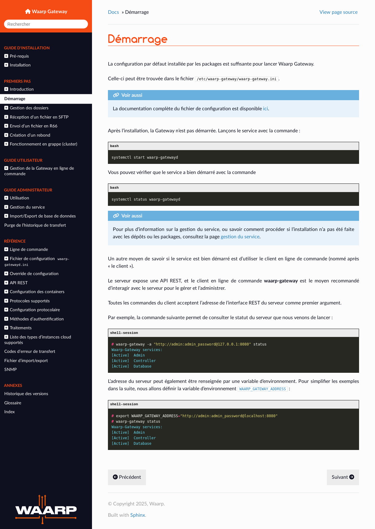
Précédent (127, 480)
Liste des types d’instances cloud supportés (37, 340)
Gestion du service (24, 207)
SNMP (10, 369)
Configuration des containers (34, 291)
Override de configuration (31, 273)
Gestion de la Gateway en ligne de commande (39, 171)
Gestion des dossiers (26, 108)
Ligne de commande (26, 249)
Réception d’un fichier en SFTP (36, 117)
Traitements (17, 328)
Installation (17, 65)
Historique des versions (26, 393)
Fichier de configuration (36, 261)
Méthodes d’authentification (33, 319)
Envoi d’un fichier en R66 (30, 126)
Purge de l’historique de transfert (35, 225)
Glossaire (12, 403)
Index (9, 412)
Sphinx (137, 518)
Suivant (343, 480)
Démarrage (14, 98)
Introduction (18, 89)
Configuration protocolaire (31, 310)
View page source (339, 12)
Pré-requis (16, 56)
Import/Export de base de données (39, 216)
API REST (15, 283)
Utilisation (16, 198)
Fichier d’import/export (26, 360)
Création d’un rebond (27, 135)
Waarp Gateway (49, 11)
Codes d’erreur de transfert (29, 351)
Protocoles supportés (26, 301)
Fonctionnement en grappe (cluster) (40, 144)
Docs (113, 12)
